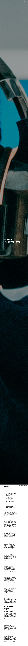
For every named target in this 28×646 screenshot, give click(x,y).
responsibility (13, 613)
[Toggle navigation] (24, 1)
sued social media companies (11, 533)
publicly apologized (11, 538)
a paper (10, 506)
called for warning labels (11, 536)
